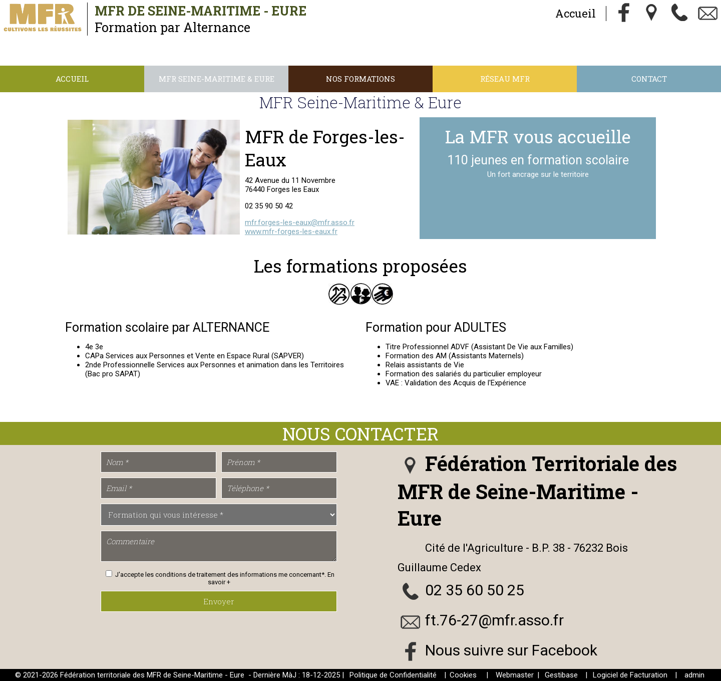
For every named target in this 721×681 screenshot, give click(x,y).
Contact (649, 79)
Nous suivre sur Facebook (511, 650)
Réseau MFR (505, 79)
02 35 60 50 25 (474, 590)
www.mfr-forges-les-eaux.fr (291, 231)
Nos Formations (360, 79)
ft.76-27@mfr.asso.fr (494, 620)
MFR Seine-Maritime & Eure (216, 79)
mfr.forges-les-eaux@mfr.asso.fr (299, 222)
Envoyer (218, 601)
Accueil (575, 13)
